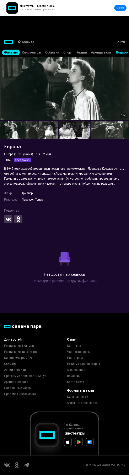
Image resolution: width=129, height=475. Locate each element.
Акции (82, 52)
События (52, 52)
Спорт (68, 52)
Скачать (120, 8)
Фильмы (11, 52)
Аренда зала (101, 52)
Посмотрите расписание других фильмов (64, 281)
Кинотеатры (31, 52)
